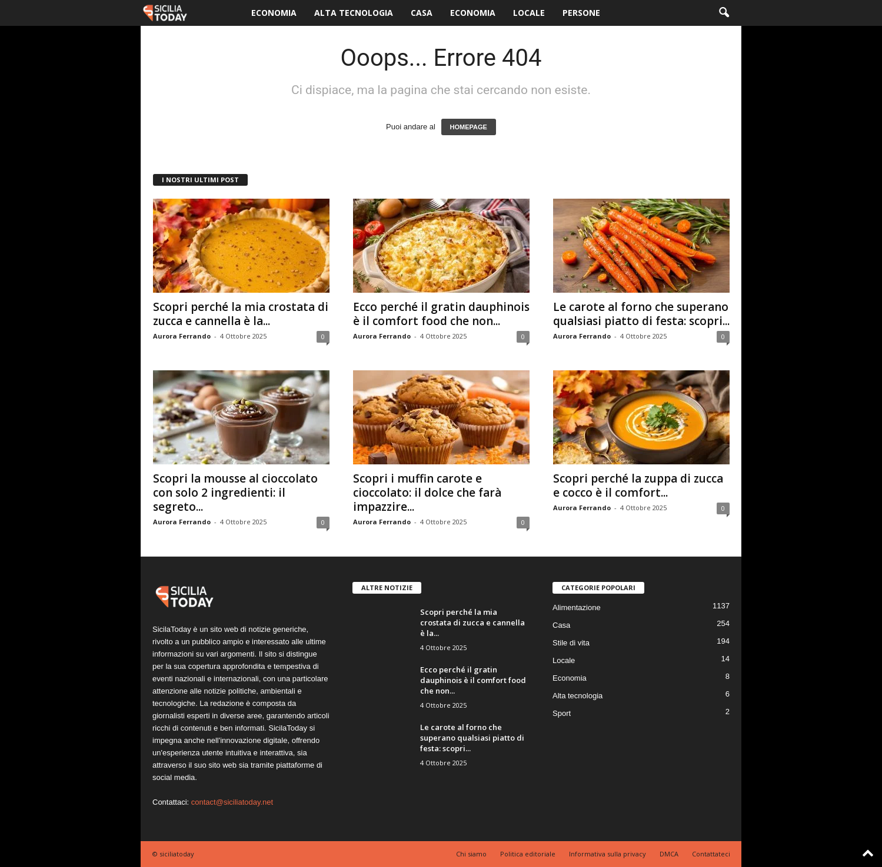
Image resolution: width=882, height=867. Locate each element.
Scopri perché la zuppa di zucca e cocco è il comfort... (638, 485)
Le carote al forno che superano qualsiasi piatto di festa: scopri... (641, 314)
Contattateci (711, 853)
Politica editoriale (527, 853)
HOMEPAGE (468, 126)
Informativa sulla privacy (607, 853)
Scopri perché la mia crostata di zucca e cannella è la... (240, 314)
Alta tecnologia (353, 12)
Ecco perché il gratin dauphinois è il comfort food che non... (441, 314)
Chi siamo (471, 853)
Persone (581, 12)
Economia (274, 12)
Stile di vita (571, 642)
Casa (421, 12)
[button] (724, 13)
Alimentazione (577, 607)
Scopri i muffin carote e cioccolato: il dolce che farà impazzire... (427, 492)
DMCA (669, 853)
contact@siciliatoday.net (232, 802)
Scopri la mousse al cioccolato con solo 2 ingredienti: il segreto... (235, 492)
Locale (529, 12)
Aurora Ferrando (182, 336)
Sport (562, 713)
